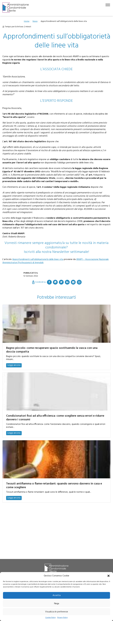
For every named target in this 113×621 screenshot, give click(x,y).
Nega (56, 603)
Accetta (57, 595)
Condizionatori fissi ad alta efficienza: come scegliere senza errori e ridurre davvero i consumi (55, 418)
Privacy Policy (62, 618)
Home (26, 21)
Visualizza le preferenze (56, 612)
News (35, 21)
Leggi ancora (13, 365)
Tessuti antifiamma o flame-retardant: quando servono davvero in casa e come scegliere (54, 485)
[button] (108, 575)
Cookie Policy (50, 618)
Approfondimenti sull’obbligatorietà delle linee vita (37, 259)
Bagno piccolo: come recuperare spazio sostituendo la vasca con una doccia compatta (51, 350)
